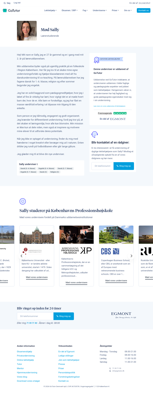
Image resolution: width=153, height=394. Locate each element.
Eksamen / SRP (69, 11)
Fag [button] (84, 11)
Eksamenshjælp (24, 353)
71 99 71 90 (34, 324)
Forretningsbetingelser (69, 378)
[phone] (103, 170)
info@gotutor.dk (112, 375)
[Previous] (21, 256)
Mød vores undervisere (81, 283)
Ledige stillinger (65, 357)
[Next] (131, 256)
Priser (114, 11)
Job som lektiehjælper (68, 361)
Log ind (17, 3)
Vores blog (22, 378)
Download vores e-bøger (28, 382)
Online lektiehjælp (25, 361)
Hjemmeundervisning (27, 374)
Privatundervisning (26, 357)
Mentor (20, 370)
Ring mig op (124, 170)
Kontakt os (144, 11)
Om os (127, 11)
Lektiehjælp (49, 11)
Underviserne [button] (99, 11)
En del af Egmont (66, 353)
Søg (7, 3)
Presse (61, 365)
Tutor (19, 365)
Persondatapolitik (66, 374)
